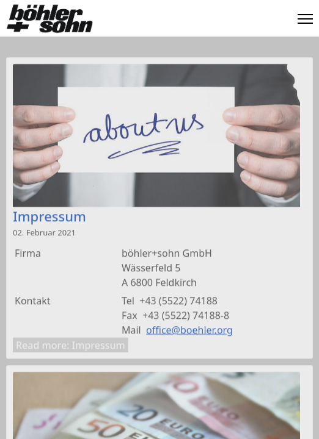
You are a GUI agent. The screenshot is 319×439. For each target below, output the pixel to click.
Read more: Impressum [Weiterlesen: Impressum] (70, 346)
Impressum (49, 217)
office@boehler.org (189, 331)
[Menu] (305, 19)
